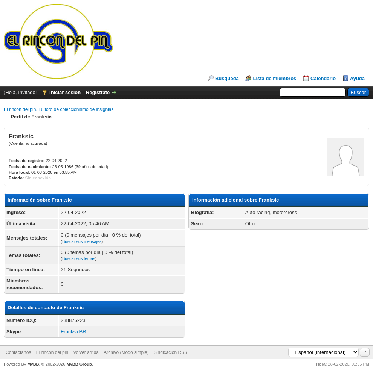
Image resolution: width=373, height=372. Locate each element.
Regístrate (98, 92)
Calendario (323, 78)
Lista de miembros (274, 78)
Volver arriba (85, 352)
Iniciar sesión (65, 92)
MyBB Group (79, 364)
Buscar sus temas (78, 258)
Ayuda (357, 78)
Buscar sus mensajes (82, 241)
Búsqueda (227, 78)
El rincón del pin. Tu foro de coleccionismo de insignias (59, 109)
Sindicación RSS (170, 352)
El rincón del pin (52, 352)
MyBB (33, 364)
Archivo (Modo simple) (126, 352)
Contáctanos (18, 352)
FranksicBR (73, 331)
